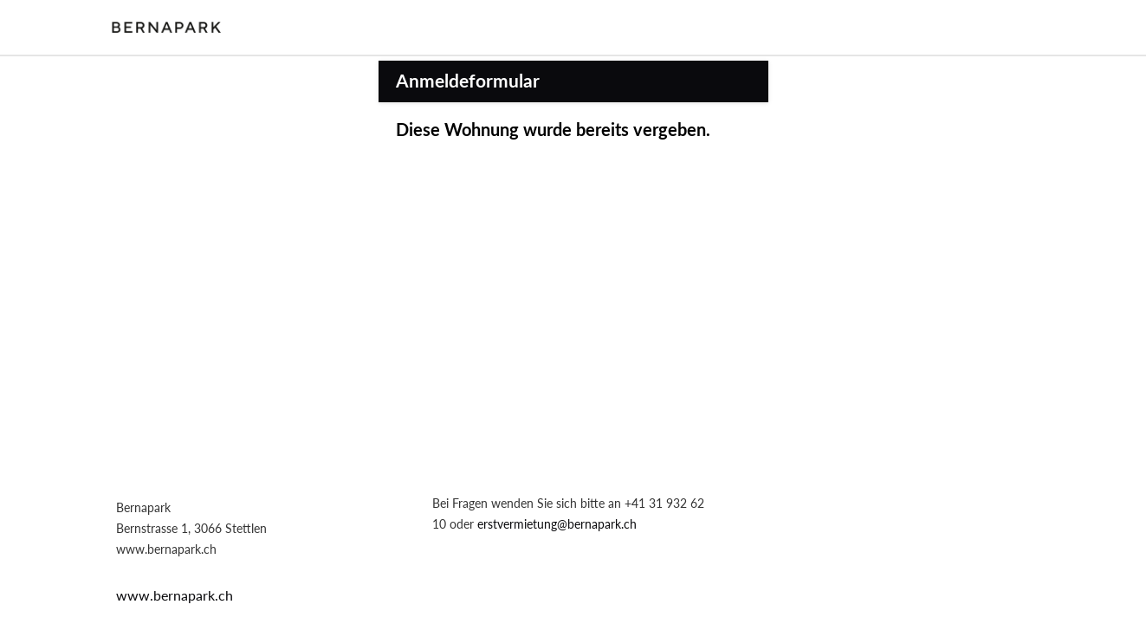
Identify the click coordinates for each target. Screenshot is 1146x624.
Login (1026, 27)
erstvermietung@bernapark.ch (557, 524)
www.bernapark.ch (174, 595)
